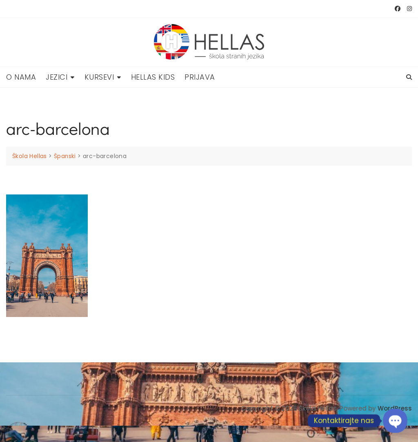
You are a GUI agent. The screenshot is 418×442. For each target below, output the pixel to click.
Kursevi (99, 77)
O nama (21, 77)
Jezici (56, 77)
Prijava (200, 77)
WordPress (395, 408)
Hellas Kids (153, 77)
